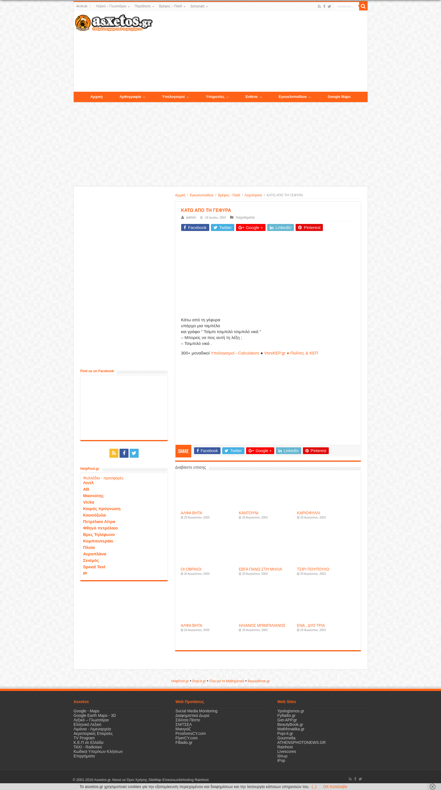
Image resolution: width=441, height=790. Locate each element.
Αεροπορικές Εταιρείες (93, 733)
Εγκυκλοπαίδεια (201, 195)
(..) (314, 786)
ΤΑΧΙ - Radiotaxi (88, 747)
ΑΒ (86, 489)
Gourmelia (286, 738)
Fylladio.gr (286, 715)
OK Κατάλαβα (335, 786)
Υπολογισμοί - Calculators (235, 353)
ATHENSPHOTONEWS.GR (301, 742)
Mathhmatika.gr (290, 729)
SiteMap (154, 780)
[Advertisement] (260, 51)
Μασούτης (93, 495)
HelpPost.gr (180, 681)
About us (119, 780)
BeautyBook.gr (290, 724)
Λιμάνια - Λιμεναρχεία (92, 729)
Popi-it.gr (199, 681)
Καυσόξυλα (94, 515)
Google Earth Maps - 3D (95, 715)
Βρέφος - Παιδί (229, 195)
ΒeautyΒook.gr (259, 681)
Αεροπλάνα (94, 553)
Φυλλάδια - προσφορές (103, 478)
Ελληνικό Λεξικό (88, 724)
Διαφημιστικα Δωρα (192, 715)
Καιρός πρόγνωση (102, 508)
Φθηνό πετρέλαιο (100, 528)
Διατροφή (197, 6)
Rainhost (285, 747)
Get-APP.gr (287, 720)
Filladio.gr (184, 742)
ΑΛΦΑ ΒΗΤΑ (191, 513)
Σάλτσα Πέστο (188, 720)
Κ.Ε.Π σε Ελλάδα (89, 742)
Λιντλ (88, 482)
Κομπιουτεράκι (98, 540)
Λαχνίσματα (253, 195)
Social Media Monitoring (196, 711)
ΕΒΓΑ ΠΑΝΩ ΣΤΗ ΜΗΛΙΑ (260, 569)
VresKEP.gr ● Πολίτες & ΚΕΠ (291, 353)
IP (85, 573)
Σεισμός (91, 560)
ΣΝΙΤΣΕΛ (184, 724)
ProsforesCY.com (191, 733)
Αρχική (180, 195)
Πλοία (89, 547)
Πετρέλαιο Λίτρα (99, 521)
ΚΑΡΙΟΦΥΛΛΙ (308, 513)
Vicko (88, 502)
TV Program (84, 738)
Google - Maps (87, 711)
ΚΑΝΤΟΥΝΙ (248, 513)
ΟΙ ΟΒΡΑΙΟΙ (191, 569)
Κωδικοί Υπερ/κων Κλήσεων (98, 751)
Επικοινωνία (171, 780)
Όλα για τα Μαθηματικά (227, 681)
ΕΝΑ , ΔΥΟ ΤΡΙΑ (311, 625)
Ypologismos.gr (290, 711)
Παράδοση (143, 6)
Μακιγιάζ (183, 729)
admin (191, 217)
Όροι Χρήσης (137, 780)
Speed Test (94, 566)
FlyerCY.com (187, 738)
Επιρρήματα (84, 756)
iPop (281, 760)
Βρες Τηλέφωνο (99, 534)
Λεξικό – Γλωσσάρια (111, 6)
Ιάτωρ (282, 756)
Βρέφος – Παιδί (170, 6)
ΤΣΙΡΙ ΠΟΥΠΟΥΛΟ (313, 569)
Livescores (286, 751)
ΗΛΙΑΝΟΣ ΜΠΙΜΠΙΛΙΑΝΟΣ (262, 625)
